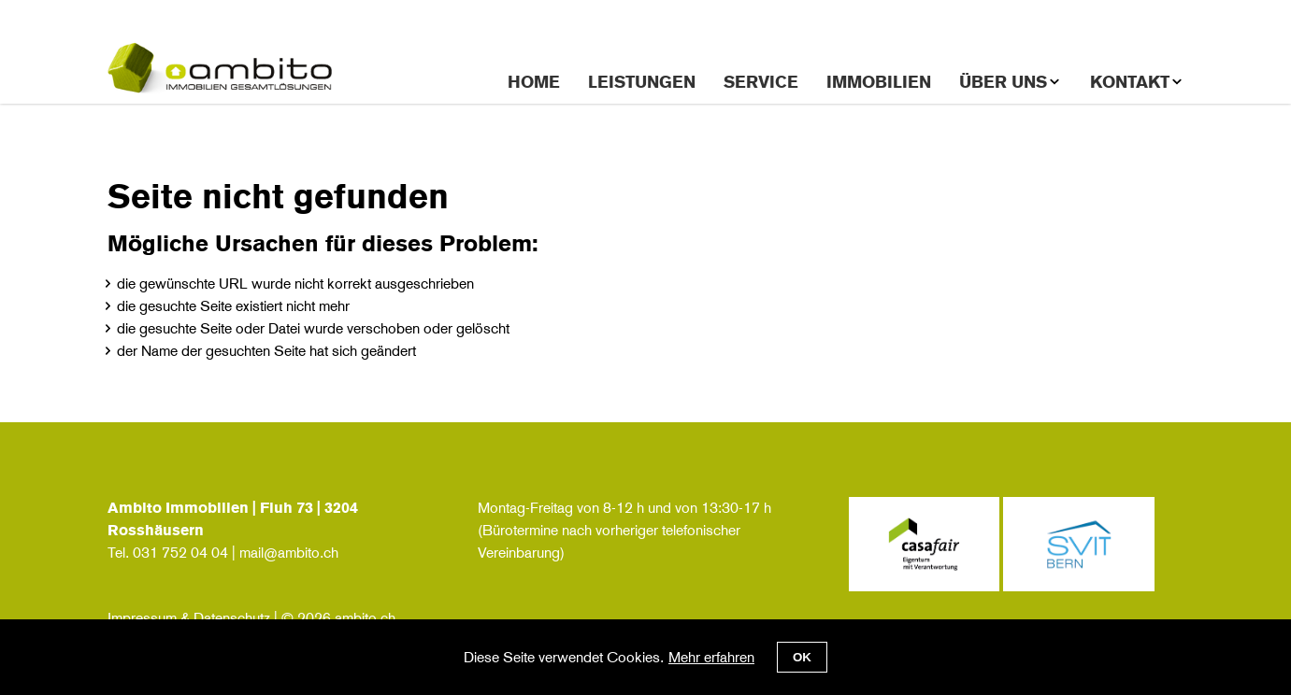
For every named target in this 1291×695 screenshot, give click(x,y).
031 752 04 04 (180, 552)
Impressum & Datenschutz (189, 618)
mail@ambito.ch (288, 552)
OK (802, 657)
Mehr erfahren (711, 657)
